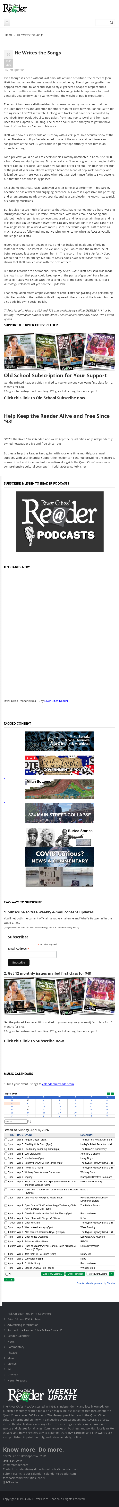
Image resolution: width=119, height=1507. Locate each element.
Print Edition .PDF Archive (24, 1319)
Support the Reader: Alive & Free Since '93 (35, 1330)
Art (9, 1369)
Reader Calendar (18, 1336)
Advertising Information (22, 1325)
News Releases (17, 1380)
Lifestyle (12, 1375)
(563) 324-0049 (12, 1460)
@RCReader (10, 1482)
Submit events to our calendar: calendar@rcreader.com (39, 1473)
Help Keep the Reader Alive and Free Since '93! (57, 418)
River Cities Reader (56, 700)
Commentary (15, 1347)
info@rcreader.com (15, 1465)
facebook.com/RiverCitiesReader (24, 1478)
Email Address (18, 949)
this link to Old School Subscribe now (49, 397)
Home (9, 35)
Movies (12, 1363)
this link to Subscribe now (39, 1041)
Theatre (12, 1352)
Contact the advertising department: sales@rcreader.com (40, 1469)
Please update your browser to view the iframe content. (59, 1105)
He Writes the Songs (38, 52)
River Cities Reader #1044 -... (22, 700)
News (11, 1341)
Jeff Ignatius (16, 70)
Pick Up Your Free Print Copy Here (29, 1314)
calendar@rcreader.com (58, 1084)
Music (11, 1358)
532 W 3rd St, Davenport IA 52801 (25, 1456)
